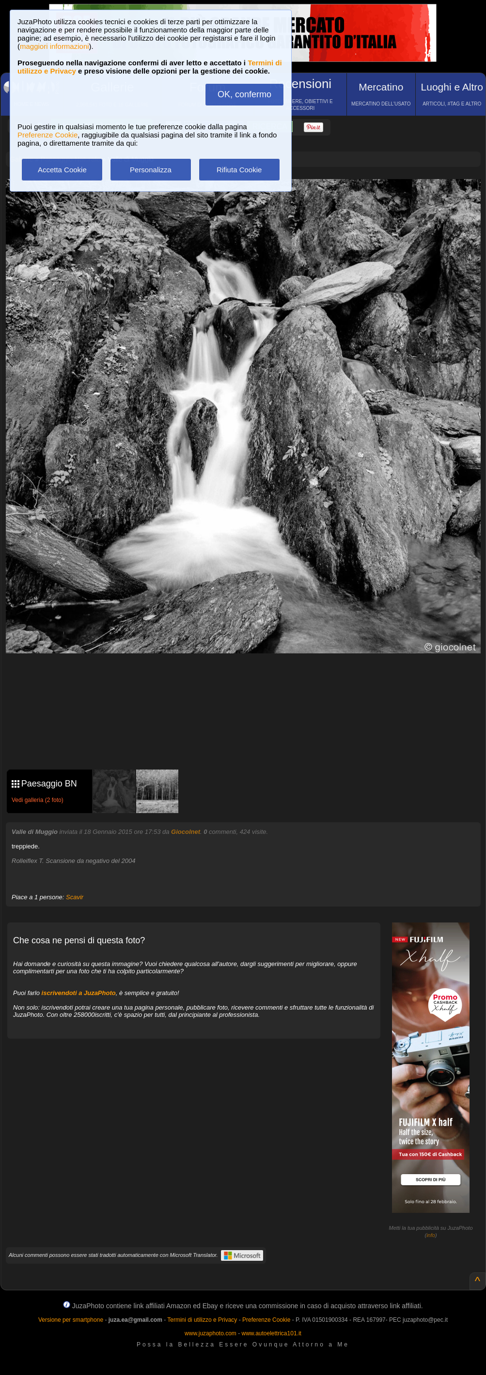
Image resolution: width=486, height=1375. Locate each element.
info (430, 1235)
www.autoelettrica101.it (271, 1333)
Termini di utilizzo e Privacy (202, 1319)
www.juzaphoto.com (210, 1333)
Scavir (74, 897)
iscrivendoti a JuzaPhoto (79, 993)
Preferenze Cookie (47, 135)
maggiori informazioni (54, 46)
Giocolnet (185, 831)
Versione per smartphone (70, 1319)
